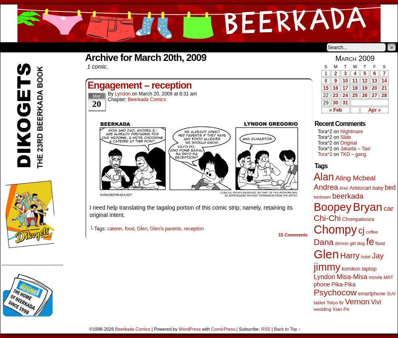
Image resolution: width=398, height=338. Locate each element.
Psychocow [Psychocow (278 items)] (335, 292)
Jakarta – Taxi (355, 149)
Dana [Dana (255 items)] (324, 242)
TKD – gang (353, 154)
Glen (142, 229)
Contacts (91, 47)
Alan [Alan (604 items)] (324, 176)
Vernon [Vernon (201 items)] (357, 301)
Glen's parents (165, 229)
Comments (293, 234)
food (129, 229)
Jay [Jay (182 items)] (378, 255)
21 (384, 88)
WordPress (190, 329)
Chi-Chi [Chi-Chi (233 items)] (327, 218)
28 (384, 95)
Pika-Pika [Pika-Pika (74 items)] (344, 284)
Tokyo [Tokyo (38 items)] (332, 302)
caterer (114, 229)
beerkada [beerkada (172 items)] (348, 196)
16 (335, 88)
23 (335, 95)
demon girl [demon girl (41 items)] (345, 243)
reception (194, 229)
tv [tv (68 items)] (341, 302)
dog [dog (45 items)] (361, 243)
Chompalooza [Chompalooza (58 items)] (358, 219)
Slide (345, 137)
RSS (265, 329)
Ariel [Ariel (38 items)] (344, 188)
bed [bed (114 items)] (390, 187)
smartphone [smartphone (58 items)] (371, 293)
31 (345, 103)
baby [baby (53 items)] (377, 188)
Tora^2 (325, 154)
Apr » (374, 110)
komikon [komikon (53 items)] (351, 269)
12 (364, 81)
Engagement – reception (140, 85)
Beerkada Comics (199, 23)
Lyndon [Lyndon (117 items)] (324, 276)
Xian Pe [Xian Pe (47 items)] (341, 309)
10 (345, 81)
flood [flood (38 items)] (380, 243)
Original (348, 143)
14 (384, 81)
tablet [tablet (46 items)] (319, 302)
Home (11, 47)
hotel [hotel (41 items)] (365, 256)
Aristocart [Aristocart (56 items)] (360, 188)
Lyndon (123, 94)
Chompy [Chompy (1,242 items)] (335, 229)
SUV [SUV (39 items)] (391, 293)
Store (61, 47)
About (35, 47)
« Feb (335, 110)
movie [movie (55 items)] (376, 277)
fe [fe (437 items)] (370, 241)
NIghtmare (351, 131)
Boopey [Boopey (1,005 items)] (332, 207)
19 (364, 88)
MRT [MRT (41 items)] (389, 277)
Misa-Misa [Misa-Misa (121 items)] (352, 277)
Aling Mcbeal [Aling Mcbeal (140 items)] (355, 178)
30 (335, 103)
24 (345, 95)
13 (374, 81)
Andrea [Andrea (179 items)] (326, 187)
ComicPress (223, 329)
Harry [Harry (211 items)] (349, 255)
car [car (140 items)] (389, 208)
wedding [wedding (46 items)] (322, 309)
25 (354, 95)
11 (354, 81)
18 (354, 88)
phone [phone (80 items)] (322, 284)
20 (374, 88)
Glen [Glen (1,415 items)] (326, 254)
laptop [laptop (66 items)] (369, 269)
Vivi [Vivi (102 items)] (376, 302)
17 (345, 88)
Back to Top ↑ (287, 329)
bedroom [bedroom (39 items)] (322, 197)
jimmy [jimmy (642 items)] (327, 267)
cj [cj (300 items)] (361, 231)
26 (364, 95)
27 (374, 95)
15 (325, 88)
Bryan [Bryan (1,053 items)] (368, 207)
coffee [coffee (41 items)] (372, 232)
